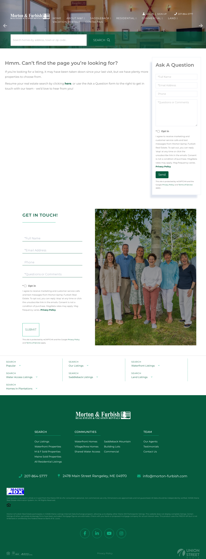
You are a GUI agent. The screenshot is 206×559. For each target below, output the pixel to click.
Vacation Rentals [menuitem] (66, 22)
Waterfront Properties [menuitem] (46, 439)
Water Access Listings (171, 369)
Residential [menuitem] (125, 19)
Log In (147, 13)
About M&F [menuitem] (75, 19)
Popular (11, 369)
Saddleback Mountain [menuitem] (117, 434)
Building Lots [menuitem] (112, 439)
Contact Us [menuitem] (94, 22)
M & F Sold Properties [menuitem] (46, 444)
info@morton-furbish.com (164, 469)
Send (162, 175)
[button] (95, 41)
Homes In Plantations (120, 381)
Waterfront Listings (119, 369)
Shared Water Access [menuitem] (87, 444)
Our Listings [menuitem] (40, 434)
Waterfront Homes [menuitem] (85, 434)
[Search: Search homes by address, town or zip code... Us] (46, 41)
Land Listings (65, 381)
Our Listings (64, 369)
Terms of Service (185, 186)
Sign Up (161, 13)
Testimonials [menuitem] (151, 439)
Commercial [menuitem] (151, 19)
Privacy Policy (163, 167)
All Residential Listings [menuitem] (46, 454)
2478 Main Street (92, 469)
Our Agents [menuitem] (151, 434)
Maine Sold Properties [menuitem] (46, 449)
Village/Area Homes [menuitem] (86, 439)
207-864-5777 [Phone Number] (183, 14)
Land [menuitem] (172, 19)
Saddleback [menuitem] (99, 19)
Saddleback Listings (18, 381)
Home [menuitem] (57, 19)
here (68, 84)
